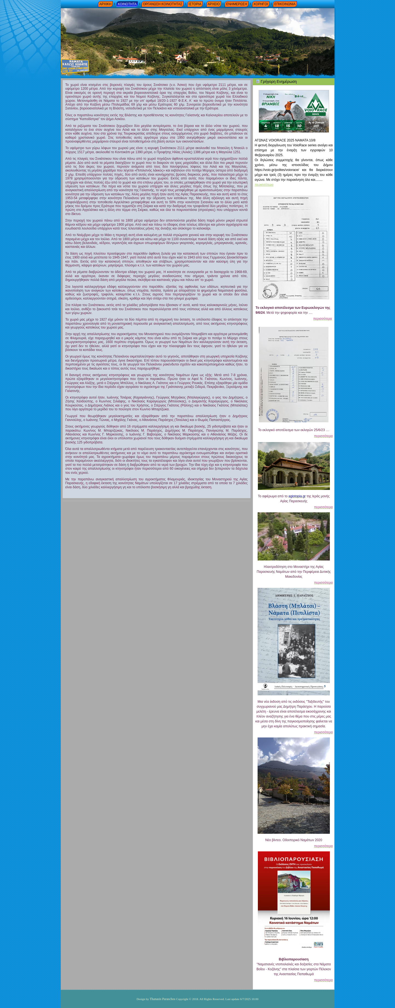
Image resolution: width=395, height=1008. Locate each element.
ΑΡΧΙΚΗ (105, 4)
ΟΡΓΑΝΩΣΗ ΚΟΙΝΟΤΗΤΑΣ (162, 4)
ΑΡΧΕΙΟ (214, 4)
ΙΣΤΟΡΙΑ (195, 4)
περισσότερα (264, 185)
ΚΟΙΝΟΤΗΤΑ (127, 4)
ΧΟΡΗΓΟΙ (260, 4)
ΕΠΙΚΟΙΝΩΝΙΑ (285, 4)
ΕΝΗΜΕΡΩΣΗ (236, 4)
